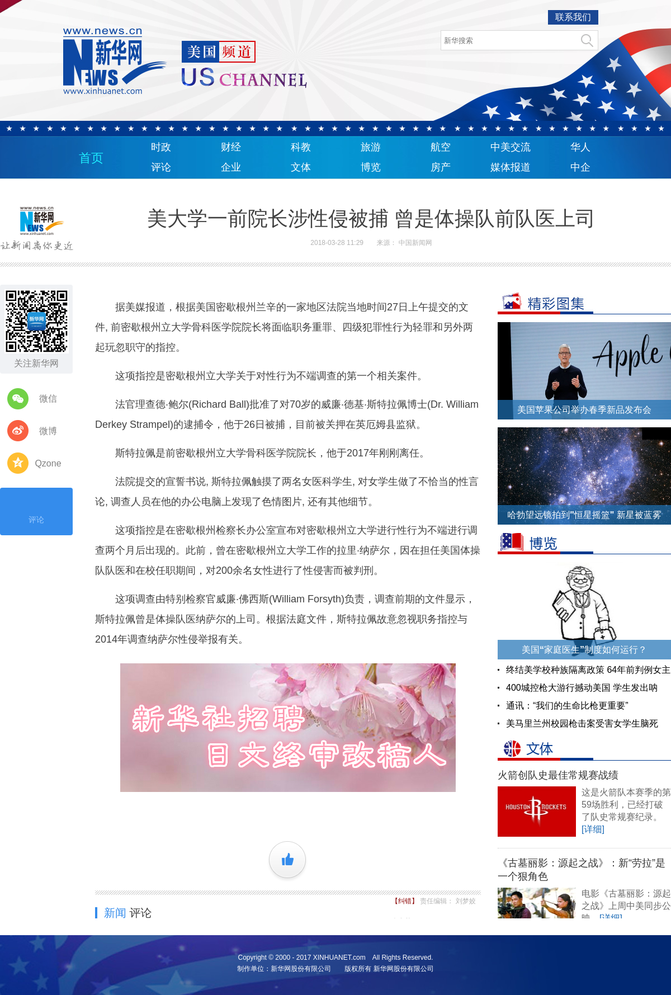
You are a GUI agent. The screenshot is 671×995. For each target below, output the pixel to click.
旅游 (371, 147)
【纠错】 (405, 901)
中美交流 (510, 147)
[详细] (593, 829)
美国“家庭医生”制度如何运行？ (584, 649)
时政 (161, 147)
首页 (91, 158)
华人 (580, 147)
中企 (580, 167)
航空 (441, 147)
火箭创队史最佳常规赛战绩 (558, 775)
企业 (231, 167)
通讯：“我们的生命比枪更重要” (567, 705)
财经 (231, 147)
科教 (301, 147)
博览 (371, 167)
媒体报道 (510, 167)
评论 (161, 167)
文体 (301, 167)
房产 (441, 167)
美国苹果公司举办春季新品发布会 (584, 409)
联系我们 (573, 17)
